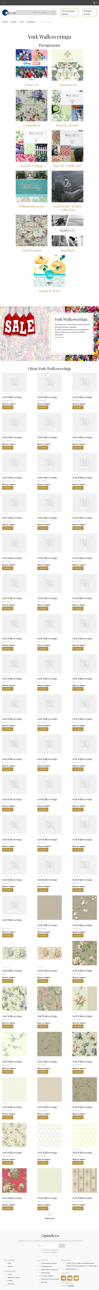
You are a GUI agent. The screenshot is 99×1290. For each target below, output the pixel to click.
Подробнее (59, 337)
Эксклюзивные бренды (68, 12)
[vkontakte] (70, 1278)
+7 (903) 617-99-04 (71, 1266)
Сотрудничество (46, 1266)
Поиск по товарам (40, 12)
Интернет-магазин (88, 12)
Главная (5, 22)
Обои (22, 22)
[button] (95, 3)
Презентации (45, 1273)
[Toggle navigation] (3, 3)
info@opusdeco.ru (71, 1269)
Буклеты (44, 1282)
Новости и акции (13, 1277)
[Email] (50, 1246)
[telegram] (63, 1278)
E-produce (70, 1285)
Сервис (10, 1280)
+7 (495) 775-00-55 (71, 1263)
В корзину (8, 407)
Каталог (14, 22)
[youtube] (76, 1278)
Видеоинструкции (47, 1276)
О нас (10, 1274)
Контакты (11, 1284)
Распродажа (31, 22)
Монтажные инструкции (49, 1269)
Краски (10, 1266)
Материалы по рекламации (50, 1279)
